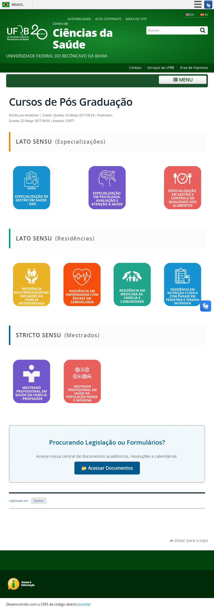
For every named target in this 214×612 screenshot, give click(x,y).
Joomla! (84, 604)
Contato (135, 67)
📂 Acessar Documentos (107, 468)
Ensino (38, 500)
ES (206, 14)
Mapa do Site (136, 19)
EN (192, 14)
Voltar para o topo (189, 540)
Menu (183, 79)
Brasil (17, 4)
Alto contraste (108, 19)
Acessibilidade (79, 19)
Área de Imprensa (194, 67)
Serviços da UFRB (160, 67)
